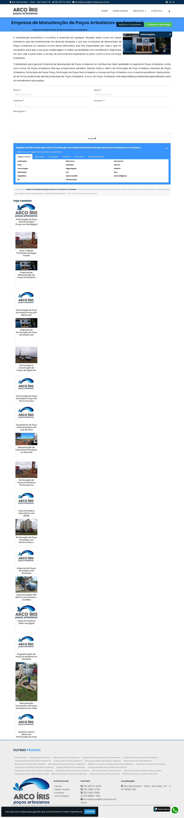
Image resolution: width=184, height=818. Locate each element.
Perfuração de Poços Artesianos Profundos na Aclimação (26, 484)
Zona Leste (79, 157)
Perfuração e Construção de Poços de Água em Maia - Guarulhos (26, 369)
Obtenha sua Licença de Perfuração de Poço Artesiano (111, 764)
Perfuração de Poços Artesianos (66, 757)
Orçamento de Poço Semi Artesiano (151, 764)
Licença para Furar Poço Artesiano (67, 761)
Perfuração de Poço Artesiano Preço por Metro (143, 771)
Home (104, 10)
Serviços (139, 10)
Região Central (24, 157)
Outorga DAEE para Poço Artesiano (70, 767)
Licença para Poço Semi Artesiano (137, 761)
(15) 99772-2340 (63, 2)
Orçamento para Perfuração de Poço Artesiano (34, 767)
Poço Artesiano (21, 757)
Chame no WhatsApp (158, 24)
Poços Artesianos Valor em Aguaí (26, 622)
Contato (156, 10)
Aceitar (90, 811)
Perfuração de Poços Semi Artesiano (105, 774)
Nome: (17, 90)
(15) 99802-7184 (91, 796)
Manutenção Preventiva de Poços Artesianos (66, 764)
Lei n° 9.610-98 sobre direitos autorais (82, 193)
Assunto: (99, 100)
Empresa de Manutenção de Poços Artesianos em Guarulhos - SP (26, 276)
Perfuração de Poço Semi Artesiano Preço (32, 774)
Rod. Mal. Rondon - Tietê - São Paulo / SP (31, 2)
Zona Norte (39, 157)
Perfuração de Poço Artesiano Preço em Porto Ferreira (26, 398)
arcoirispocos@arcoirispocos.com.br (92, 2)
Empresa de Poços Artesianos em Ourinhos (26, 571)
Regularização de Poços (40, 757)
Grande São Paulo (96, 157)
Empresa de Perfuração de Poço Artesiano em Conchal (26, 334)
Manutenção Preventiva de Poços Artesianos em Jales (26, 706)
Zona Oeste (53, 157)
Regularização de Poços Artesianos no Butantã (26, 657)
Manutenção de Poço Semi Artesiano (30, 764)
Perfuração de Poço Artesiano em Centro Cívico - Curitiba (26, 541)
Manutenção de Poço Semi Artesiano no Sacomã (26, 450)
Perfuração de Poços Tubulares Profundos (139, 774)
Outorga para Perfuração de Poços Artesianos (34, 771)
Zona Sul (66, 157)
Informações (62, 796)
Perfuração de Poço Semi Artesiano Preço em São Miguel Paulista (26, 223)
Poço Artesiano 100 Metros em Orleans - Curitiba (26, 597)
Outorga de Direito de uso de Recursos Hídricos (107, 767)
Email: (97, 90)
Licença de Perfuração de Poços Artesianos (33, 761)
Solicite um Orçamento (130, 24)
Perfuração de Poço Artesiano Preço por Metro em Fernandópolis (26, 314)
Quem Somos (120, 10)
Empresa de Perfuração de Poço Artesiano (140, 757)
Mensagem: (19, 111)
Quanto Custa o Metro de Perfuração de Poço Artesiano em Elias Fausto (26, 737)
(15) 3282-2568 (91, 792)
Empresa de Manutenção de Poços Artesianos (101, 757)
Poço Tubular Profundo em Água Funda (26, 253)
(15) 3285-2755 (91, 789)
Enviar (92, 138)
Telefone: (18, 100)
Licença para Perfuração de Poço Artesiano (103, 761)
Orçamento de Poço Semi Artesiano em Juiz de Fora (26, 427)
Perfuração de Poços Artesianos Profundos (69, 774)
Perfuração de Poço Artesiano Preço (106, 771)
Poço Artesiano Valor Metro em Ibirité (26, 513)
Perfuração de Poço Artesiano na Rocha (72, 771)
